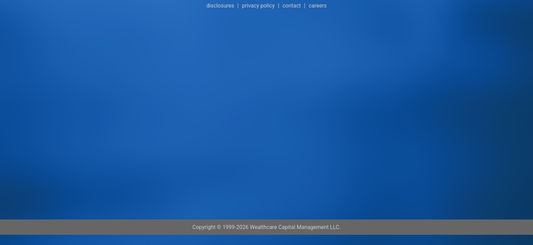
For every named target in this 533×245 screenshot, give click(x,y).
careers (318, 5)
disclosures (220, 5)
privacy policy (258, 5)
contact (291, 5)
